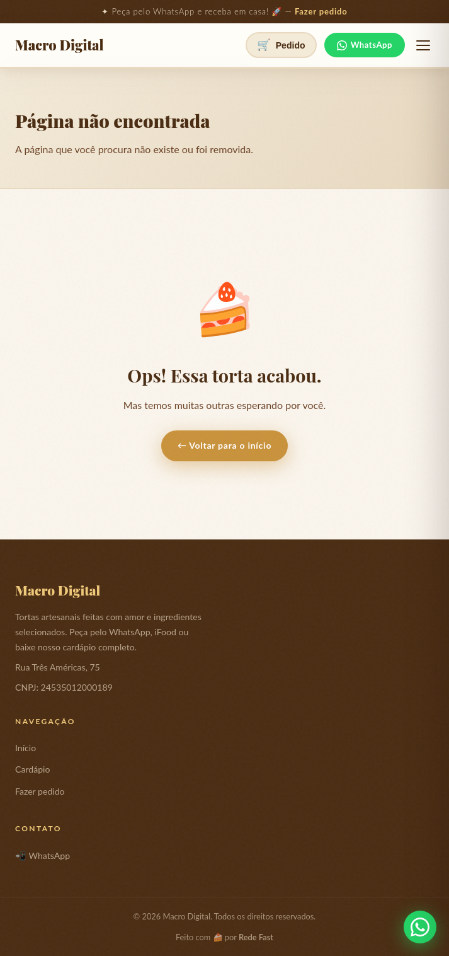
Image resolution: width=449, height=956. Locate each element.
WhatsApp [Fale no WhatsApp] (364, 45)
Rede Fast (256, 937)
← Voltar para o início (224, 445)
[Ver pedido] (281, 45)
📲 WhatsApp (42, 855)
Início (25, 747)
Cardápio (32, 769)
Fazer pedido (321, 11)
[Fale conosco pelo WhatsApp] (420, 927)
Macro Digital (59, 45)
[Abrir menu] (423, 45)
